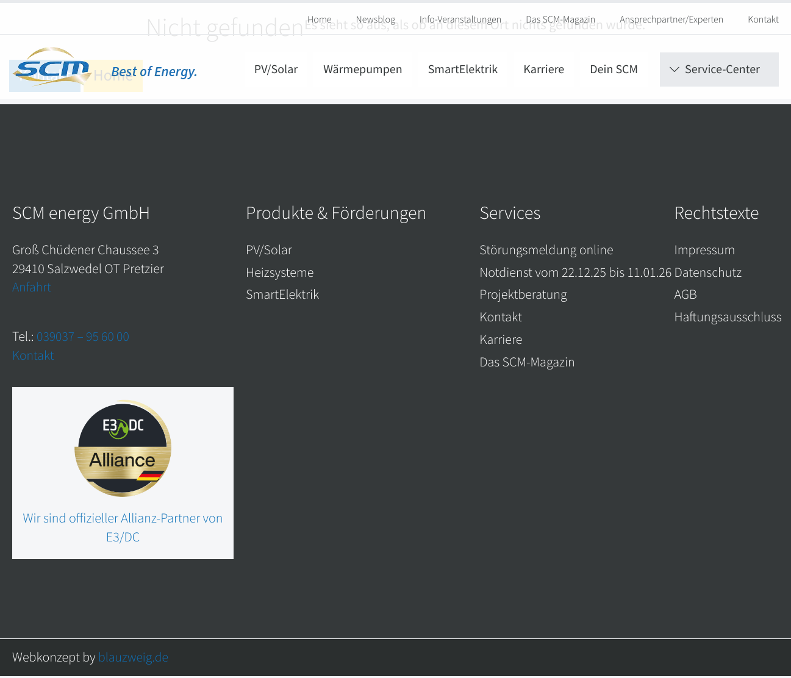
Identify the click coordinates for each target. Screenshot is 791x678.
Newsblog (375, 19)
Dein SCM (614, 72)
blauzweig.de (134, 658)
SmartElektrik (463, 72)
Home (319, 19)
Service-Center (722, 72)
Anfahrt (32, 288)
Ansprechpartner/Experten (671, 19)
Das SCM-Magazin (560, 19)
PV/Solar (276, 72)
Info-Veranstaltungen (460, 19)
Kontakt (763, 19)
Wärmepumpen (362, 72)
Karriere (543, 72)
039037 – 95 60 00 (84, 337)
